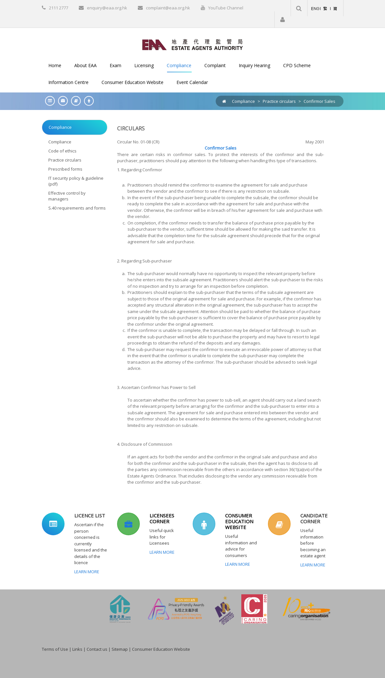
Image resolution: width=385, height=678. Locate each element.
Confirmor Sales (319, 101)
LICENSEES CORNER (162, 518)
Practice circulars (279, 101)
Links (77, 649)
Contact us (97, 649)
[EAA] (192, 44)
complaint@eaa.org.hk (168, 8)
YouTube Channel (225, 8)
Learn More (86, 572)
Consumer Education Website (161, 649)
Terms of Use (55, 649)
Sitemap (120, 649)
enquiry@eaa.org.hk (107, 8)
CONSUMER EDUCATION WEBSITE (239, 521)
